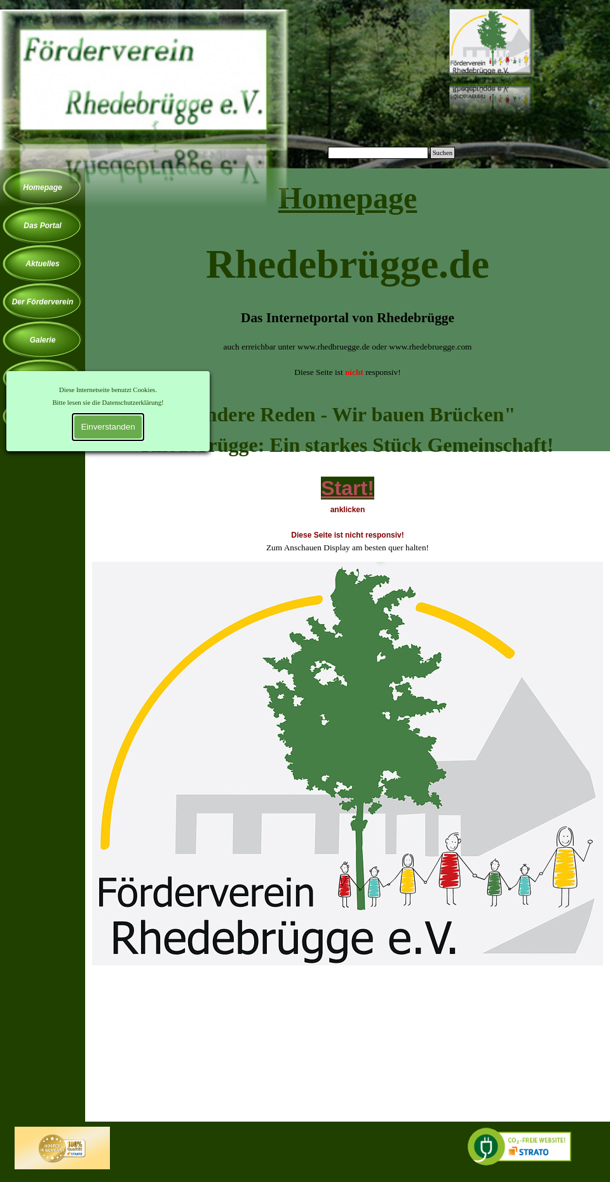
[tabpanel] (347, 283)
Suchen (442, 152)
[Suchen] (378, 153)
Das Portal (42, 225)
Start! (347, 488)
